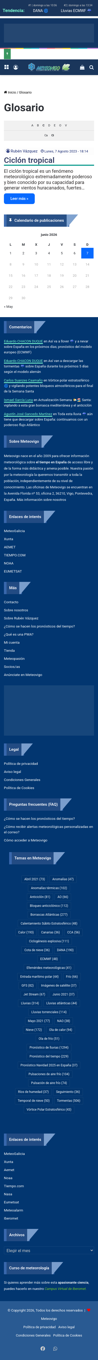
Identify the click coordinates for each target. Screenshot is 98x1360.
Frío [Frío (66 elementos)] (72, 977)
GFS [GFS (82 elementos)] (27, 985)
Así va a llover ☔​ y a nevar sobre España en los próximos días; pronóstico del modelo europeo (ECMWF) (48, 346)
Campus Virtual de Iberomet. (66, 1289)
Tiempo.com (14, 1186)
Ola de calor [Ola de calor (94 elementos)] (60, 1030)
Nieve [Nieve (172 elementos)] (34, 1030)
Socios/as (12, 666)
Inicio (10, 92)
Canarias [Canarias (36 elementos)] (50, 932)
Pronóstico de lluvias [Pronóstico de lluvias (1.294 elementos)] (49, 1047)
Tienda (9, 650)
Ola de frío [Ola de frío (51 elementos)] (49, 1039)
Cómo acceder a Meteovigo (25, 840)
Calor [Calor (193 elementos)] (26, 932)
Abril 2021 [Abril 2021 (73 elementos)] (34, 879)
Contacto (11, 602)
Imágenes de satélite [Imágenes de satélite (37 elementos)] (59, 985)
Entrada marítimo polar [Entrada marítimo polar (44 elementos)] (39, 977)
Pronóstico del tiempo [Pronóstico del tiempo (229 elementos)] (49, 1056)
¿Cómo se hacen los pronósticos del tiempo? (39, 626)
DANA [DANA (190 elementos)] (65, 950)
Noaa (8, 1178)
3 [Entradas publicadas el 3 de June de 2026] (36, 253)
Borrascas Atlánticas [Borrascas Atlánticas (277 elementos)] (49, 914)
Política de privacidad (21, 763)
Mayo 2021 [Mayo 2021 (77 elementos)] (39, 1021)
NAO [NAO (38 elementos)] (63, 1021)
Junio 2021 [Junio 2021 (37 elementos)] (63, 994)
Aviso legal (12, 772)
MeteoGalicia (14, 531)
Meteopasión (14, 658)
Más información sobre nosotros (41, 500)
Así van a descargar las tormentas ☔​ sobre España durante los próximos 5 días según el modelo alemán (46, 366)
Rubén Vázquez (24, 151)
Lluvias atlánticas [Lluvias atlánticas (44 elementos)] (61, 1003)
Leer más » (19, 198)
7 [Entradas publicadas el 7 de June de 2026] (87, 253)
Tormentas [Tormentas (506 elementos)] (68, 1101)
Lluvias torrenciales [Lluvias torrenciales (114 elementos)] (49, 1012)
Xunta (8, 539)
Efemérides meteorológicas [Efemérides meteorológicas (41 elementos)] (49, 968)
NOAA (9, 563)
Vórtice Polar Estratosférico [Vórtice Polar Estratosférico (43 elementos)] (49, 1109)
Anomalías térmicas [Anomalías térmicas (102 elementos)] (49, 888)
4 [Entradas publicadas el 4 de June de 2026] (49, 253)
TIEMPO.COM (15, 555)
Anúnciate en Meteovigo (23, 675)
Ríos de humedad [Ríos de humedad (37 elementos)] (33, 1092)
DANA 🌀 (40, 11)
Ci (52, 135)
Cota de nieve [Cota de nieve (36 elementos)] (37, 950)
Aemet (9, 1170)
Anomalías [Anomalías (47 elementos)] (63, 879)
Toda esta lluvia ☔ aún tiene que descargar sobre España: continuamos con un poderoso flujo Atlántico (48, 419)
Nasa (8, 1194)
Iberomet (11, 1218)
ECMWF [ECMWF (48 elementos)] (49, 959)
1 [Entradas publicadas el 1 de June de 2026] (10, 253)
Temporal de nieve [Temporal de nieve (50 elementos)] (34, 1101)
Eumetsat (11, 1202)
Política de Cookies (19, 788)
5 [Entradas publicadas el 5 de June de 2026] (62, 253)
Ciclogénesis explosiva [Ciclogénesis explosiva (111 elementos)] (49, 941)
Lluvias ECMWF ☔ (76, 11)
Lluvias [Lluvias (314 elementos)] (30, 1003)
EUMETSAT (13, 571)
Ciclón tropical (29, 160)
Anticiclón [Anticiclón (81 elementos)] (40, 897)
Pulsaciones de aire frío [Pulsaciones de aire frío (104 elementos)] (48, 1074)
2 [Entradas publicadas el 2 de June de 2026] (23, 253)
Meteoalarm (13, 1210)
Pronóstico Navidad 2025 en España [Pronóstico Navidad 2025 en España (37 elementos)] (49, 1065)
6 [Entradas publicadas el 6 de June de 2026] (75, 253)
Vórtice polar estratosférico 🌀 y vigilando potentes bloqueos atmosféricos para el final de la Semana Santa (48, 385)
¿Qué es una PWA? (18, 634)
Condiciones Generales (22, 780)
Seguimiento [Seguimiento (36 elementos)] (68, 1092)
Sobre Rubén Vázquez (21, 618)
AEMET (10, 547)
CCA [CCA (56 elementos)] (73, 932)
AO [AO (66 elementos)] (62, 897)
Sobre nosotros (16, 610)
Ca (46, 135)
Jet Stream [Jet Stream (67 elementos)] (34, 994)
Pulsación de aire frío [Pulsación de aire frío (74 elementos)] (49, 1083)
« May (8, 307)
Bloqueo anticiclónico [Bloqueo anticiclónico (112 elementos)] (49, 906)
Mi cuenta (12, 642)
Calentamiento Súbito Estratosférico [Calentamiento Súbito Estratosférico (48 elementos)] (49, 923)
